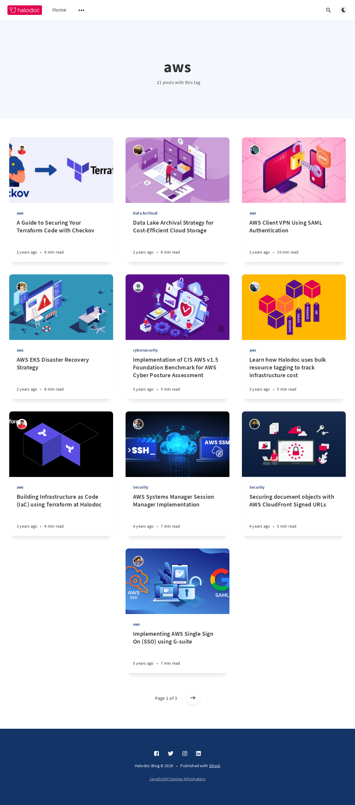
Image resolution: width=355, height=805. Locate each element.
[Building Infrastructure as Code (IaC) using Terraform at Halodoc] (61, 514)
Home (59, 9)
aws (20, 213)
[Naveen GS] (22, 150)
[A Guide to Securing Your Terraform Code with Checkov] (61, 240)
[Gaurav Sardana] (254, 424)
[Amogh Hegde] (254, 150)
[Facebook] (156, 753)
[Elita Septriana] (138, 150)
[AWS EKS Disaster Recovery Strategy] (61, 377)
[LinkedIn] (198, 753)
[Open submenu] (81, 10)
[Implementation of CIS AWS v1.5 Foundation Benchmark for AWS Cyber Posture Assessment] (177, 377)
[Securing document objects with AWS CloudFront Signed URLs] (294, 514)
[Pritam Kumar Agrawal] (138, 561)
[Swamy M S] (254, 287)
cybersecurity (145, 350)
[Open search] (328, 10)
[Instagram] (184, 753)
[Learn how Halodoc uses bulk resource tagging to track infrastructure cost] (294, 377)
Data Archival (145, 213)
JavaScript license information (177, 778)
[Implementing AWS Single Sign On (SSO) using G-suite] (177, 651)
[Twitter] (170, 753)
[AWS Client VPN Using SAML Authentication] (294, 240)
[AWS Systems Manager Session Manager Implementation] (177, 514)
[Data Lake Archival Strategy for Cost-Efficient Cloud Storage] (177, 240)
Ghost (214, 765)
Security (140, 487)
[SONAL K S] (22, 287)
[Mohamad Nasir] (138, 287)
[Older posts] (193, 698)
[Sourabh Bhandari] (138, 424)
